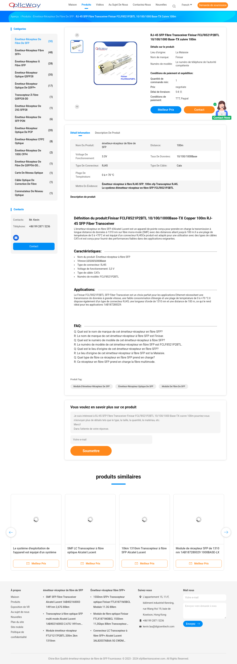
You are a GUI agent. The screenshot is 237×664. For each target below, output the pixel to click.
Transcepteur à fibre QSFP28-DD (34, 96)
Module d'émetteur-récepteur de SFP (91, 386)
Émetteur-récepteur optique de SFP (135, 386)
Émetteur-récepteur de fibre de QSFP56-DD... (34, 163)
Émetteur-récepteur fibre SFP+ (34, 52)
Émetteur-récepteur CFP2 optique (34, 141)
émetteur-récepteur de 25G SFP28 (34, 108)
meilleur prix (166, 109)
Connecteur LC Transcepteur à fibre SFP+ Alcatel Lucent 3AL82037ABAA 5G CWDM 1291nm (110, 636)
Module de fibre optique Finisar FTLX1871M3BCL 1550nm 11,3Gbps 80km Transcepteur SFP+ (110, 619)
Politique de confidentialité (19, 635)
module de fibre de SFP (173, 386)
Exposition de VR (20, 607)
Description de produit (107, 132)
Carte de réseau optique (34, 173)
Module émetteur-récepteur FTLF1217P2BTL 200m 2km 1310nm (62, 635)
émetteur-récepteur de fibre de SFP (34, 41)
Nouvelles (16, 617)
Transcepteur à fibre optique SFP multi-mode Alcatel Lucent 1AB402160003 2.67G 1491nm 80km (64, 619)
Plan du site (17, 622)
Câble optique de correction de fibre (34, 182)
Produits (15, 601)
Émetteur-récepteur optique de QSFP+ (34, 85)
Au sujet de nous (20, 612)
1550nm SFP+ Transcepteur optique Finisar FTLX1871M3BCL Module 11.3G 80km (112, 601)
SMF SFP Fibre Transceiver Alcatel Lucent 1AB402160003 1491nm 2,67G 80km (63, 601)
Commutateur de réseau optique (34, 193)
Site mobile (17, 627)
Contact (33, 246)
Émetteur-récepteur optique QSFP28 (34, 74)
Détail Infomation (80, 132)
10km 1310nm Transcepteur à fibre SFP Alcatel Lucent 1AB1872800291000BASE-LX (144, 552)
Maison (15, 596)
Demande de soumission (213, 5)
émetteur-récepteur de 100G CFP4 (34, 152)
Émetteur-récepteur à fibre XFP (34, 63)
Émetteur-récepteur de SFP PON (34, 119)
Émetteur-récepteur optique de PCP (34, 130)
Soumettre (91, 451)
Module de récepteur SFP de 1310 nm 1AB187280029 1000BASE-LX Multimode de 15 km (197, 552)
